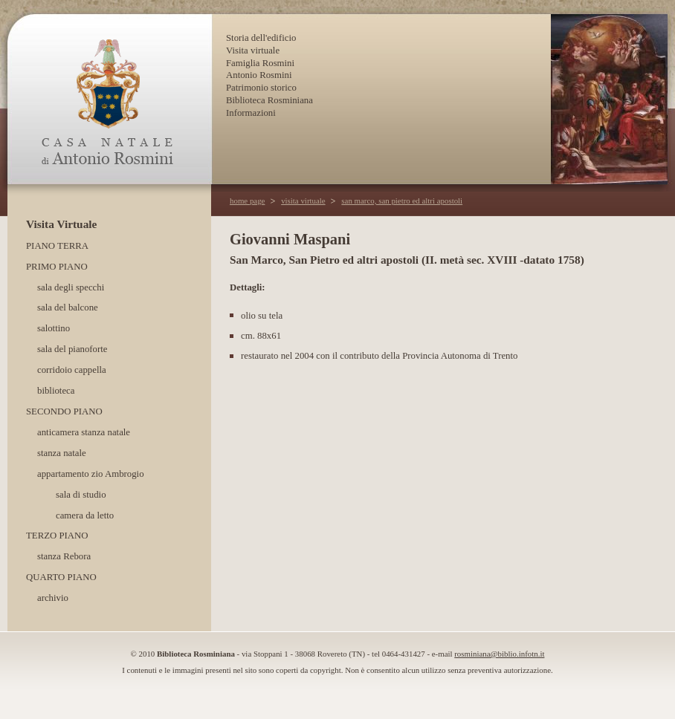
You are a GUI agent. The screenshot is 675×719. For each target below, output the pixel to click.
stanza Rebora (64, 556)
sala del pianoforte (72, 349)
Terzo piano (57, 535)
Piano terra (57, 246)
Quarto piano (61, 577)
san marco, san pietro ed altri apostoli (401, 200)
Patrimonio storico (261, 87)
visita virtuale (303, 200)
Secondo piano (64, 411)
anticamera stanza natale (83, 432)
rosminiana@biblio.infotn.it (499, 653)
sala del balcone (67, 307)
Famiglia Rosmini (260, 63)
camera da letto (85, 515)
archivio (52, 598)
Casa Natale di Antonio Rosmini (109, 99)
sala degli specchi (70, 287)
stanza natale (61, 453)
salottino (53, 328)
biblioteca (55, 390)
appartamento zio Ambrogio (90, 474)
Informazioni (251, 113)
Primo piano (57, 266)
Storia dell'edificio (261, 38)
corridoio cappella (71, 370)
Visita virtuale (253, 50)
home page (247, 200)
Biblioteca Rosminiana (269, 100)
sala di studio (81, 494)
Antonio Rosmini (259, 75)
